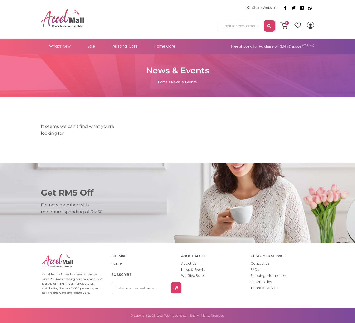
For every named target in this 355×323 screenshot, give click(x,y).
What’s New (60, 46)
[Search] (269, 26)
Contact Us (260, 263)
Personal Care (125, 46)
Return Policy (261, 281)
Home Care (164, 46)
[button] (285, 7)
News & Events (193, 269)
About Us (188, 263)
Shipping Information (268, 275)
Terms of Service (264, 287)
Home (117, 263)
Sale (91, 46)
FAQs (255, 269)
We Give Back (192, 275)
